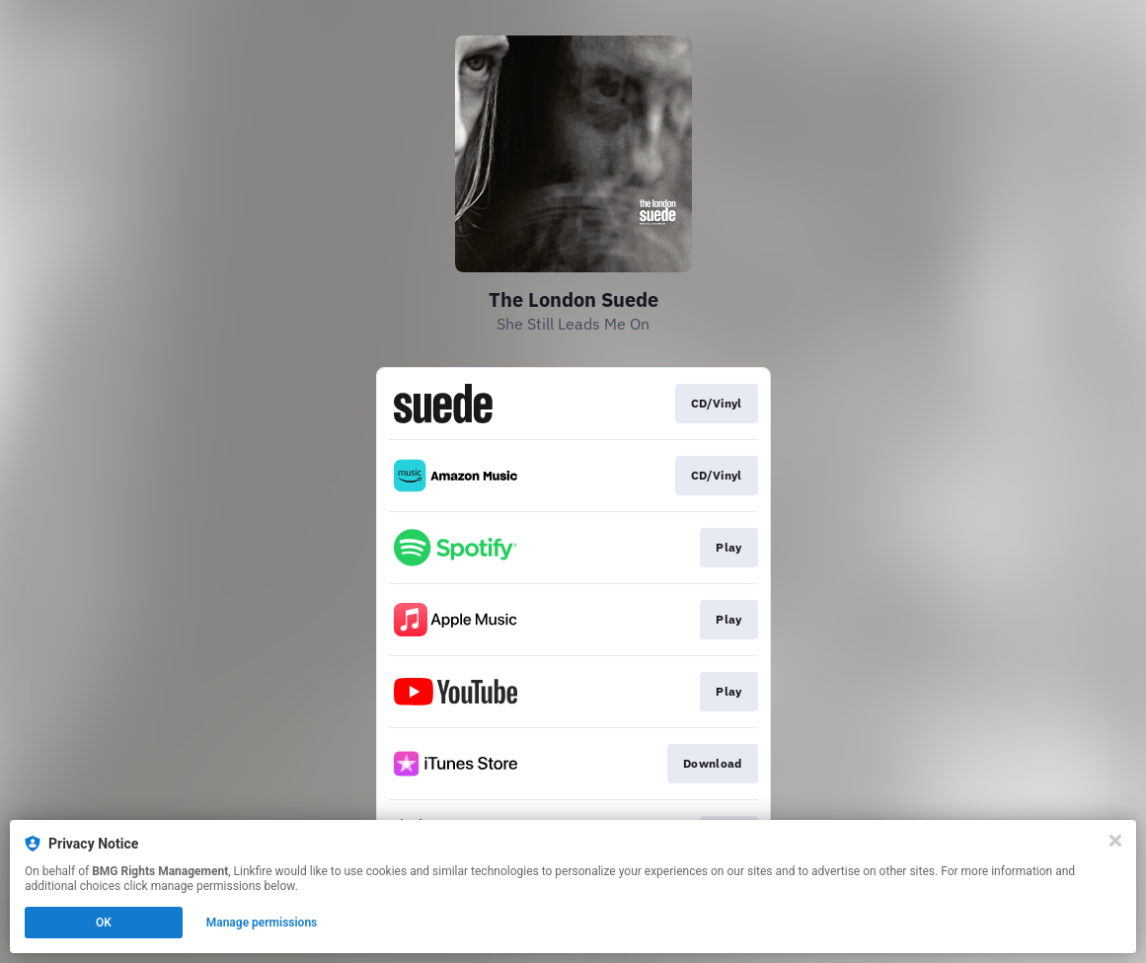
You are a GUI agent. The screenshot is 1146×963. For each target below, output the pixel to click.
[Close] (1115, 840)
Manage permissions (262, 922)
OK (104, 922)
